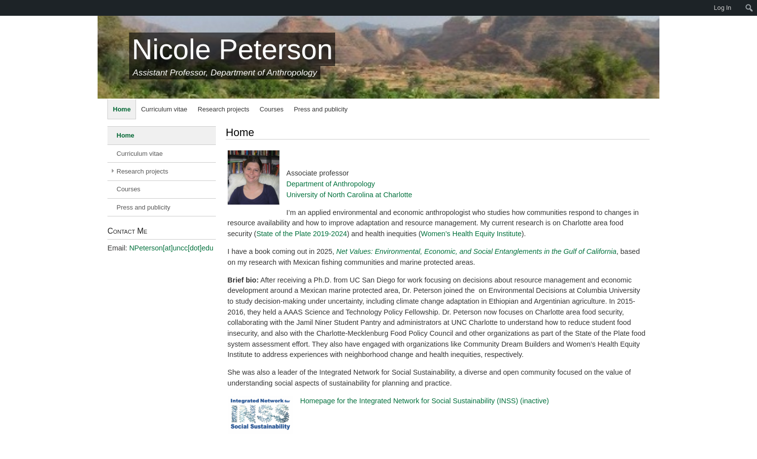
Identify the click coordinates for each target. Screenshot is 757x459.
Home (122, 109)
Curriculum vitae (164, 109)
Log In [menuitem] (722, 7)
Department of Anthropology (330, 184)
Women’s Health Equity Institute (471, 234)
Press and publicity (320, 109)
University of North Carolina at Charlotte (349, 195)
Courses (271, 109)
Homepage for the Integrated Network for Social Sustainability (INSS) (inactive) (424, 401)
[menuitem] (5, 8)
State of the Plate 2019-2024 (301, 234)
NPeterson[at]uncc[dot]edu (171, 248)
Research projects (223, 109)
